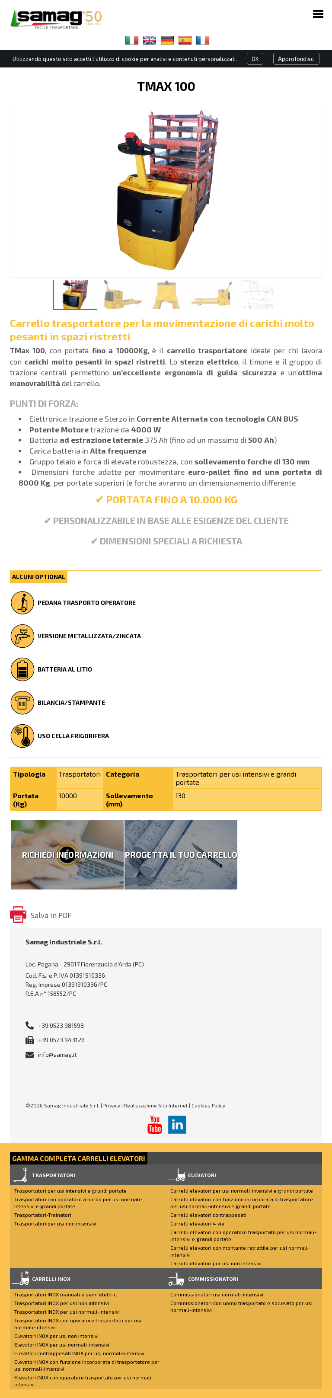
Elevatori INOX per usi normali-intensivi (61, 1344)
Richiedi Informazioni (67, 855)
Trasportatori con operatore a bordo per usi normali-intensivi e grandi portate (78, 1202)
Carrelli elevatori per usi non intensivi (216, 1263)
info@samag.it (57, 1054)
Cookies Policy (208, 1105)
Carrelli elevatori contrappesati (208, 1215)
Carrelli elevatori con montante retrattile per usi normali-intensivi (240, 1250)
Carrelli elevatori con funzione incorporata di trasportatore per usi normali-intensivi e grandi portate (241, 1202)
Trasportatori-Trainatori (42, 1215)
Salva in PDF (51, 915)
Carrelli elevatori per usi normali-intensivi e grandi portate (241, 1190)
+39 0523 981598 (61, 1025)
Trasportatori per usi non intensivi (55, 1223)
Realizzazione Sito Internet (156, 1105)
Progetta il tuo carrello (180, 855)
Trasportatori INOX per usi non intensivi (61, 1303)
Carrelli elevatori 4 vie (197, 1223)
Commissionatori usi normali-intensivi (216, 1294)
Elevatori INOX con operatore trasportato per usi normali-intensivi (83, 1380)
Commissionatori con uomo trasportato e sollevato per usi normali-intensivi (241, 1306)
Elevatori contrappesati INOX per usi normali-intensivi (79, 1353)
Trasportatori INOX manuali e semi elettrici (66, 1294)
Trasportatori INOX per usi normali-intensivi (67, 1311)
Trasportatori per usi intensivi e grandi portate (70, 1190)
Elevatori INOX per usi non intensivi (56, 1336)
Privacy (111, 1105)
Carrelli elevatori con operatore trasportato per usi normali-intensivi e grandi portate (243, 1235)
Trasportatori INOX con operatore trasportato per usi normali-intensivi (77, 1323)
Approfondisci (296, 58)
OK (255, 58)
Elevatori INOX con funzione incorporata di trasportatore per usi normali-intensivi (87, 1365)
